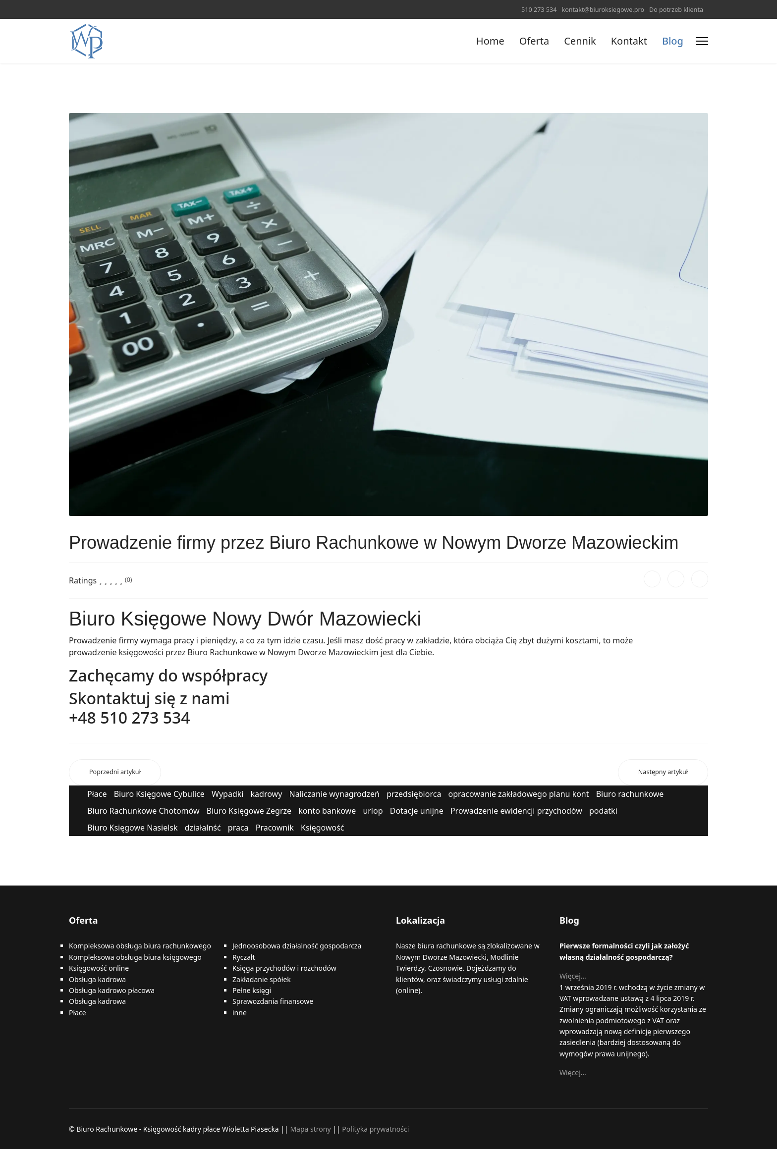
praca (238, 827)
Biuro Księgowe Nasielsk (132, 827)
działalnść (203, 827)
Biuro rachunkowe (630, 793)
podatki (603, 810)
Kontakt (629, 41)
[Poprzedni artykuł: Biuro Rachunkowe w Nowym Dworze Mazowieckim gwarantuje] (115, 772)
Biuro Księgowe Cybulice (159, 793)
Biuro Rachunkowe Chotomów (143, 810)
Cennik (580, 41)
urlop (373, 810)
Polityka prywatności (375, 1129)
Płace (97, 793)
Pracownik (275, 827)
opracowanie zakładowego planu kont (518, 793)
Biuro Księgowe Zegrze (249, 810)
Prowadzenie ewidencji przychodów (516, 810)
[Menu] (702, 41)
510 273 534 (538, 9)
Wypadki (227, 793)
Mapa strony (310, 1129)
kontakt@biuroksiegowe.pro (602, 9)
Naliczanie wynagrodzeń (334, 793)
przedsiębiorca (414, 793)
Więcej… (572, 976)
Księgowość (322, 827)
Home (490, 41)
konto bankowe (327, 810)
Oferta (534, 41)
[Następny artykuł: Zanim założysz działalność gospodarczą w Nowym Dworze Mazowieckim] (663, 772)
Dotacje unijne (417, 810)
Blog (672, 41)
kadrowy (266, 793)
